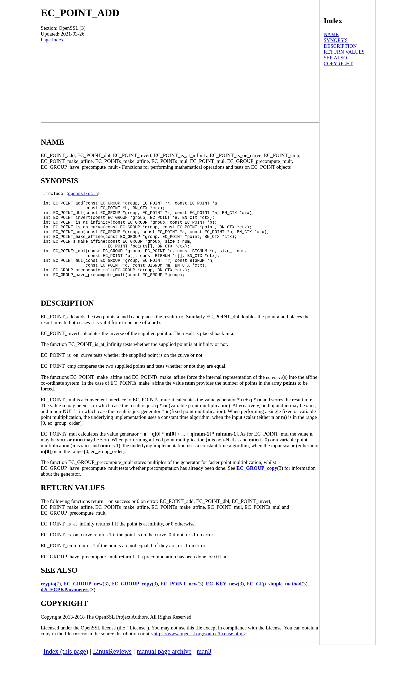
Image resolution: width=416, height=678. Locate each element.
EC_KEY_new (222, 604)
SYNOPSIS (336, 40)
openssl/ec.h (83, 194)
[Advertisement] (180, 82)
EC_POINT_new (178, 604)
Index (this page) (66, 671)
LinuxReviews (112, 671)
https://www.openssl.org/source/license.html (199, 654)
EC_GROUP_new (83, 604)
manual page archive (164, 671)
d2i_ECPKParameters (65, 609)
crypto (48, 604)
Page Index (52, 39)
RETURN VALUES (344, 52)
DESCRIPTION (340, 46)
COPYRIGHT (338, 63)
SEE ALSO (335, 57)
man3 (204, 671)
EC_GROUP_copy (256, 488)
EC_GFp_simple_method (274, 604)
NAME (331, 34)
